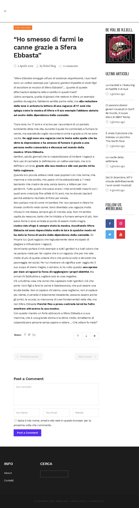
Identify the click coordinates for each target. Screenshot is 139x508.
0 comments (70, 66)
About (8, 473)
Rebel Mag (49, 66)
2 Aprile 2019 (23, 66)
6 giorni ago (115, 190)
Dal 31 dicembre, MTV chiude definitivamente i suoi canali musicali (120, 181)
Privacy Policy (79, 501)
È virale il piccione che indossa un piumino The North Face (119, 137)
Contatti (8, 480)
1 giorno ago (115, 94)
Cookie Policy (97, 501)
